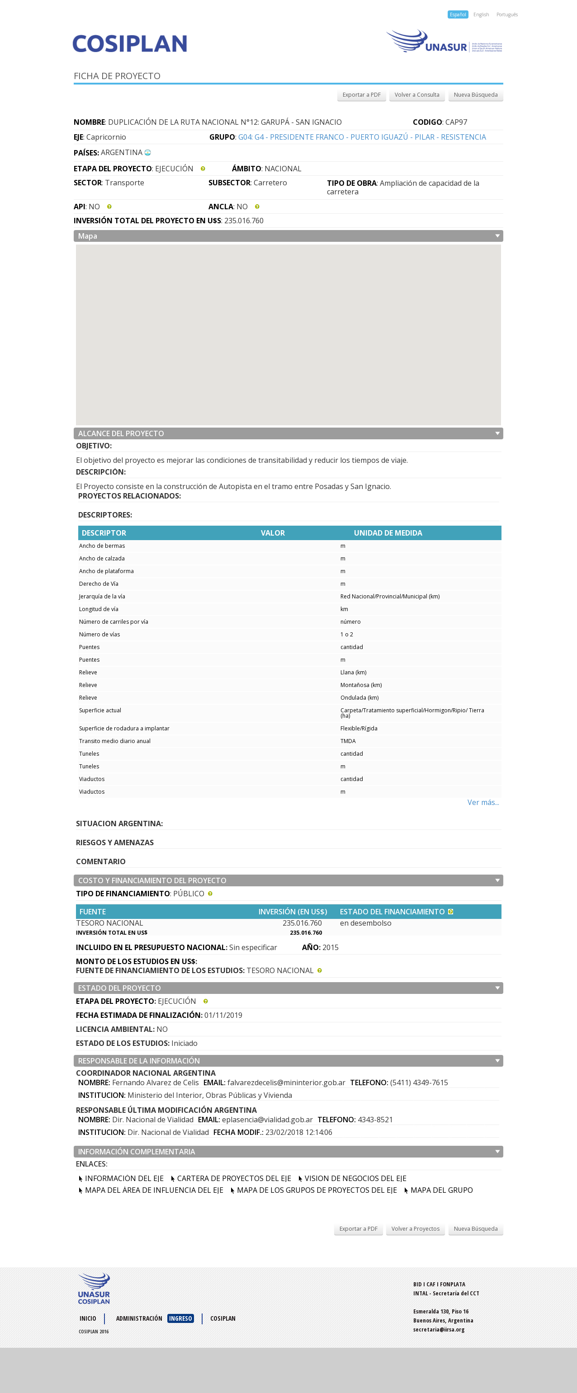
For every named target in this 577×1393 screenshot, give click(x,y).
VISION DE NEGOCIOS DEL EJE (356, 1178)
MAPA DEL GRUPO (442, 1190)
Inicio (88, 1318)
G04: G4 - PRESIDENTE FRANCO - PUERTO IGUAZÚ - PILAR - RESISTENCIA (362, 137)
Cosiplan (177, 43)
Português (507, 14)
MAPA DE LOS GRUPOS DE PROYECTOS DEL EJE (317, 1190)
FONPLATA (452, 1284)
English (481, 14)
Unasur (396, 40)
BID (417, 1284)
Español (458, 14)
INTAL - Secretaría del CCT (446, 1293)
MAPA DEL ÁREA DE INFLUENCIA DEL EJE (154, 1190)
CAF (430, 1284)
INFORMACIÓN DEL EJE (124, 1178)
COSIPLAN (223, 1318)
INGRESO (180, 1318)
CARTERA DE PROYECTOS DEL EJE (234, 1178)
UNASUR (94, 1288)
